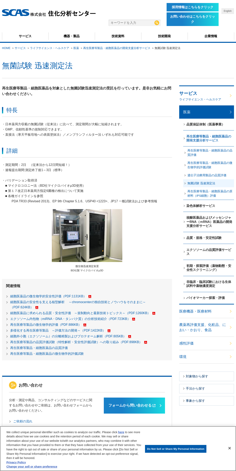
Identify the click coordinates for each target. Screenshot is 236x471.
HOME (6, 48)
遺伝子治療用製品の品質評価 (206, 175)
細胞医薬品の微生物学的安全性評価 (50, 296)
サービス (25, 36)
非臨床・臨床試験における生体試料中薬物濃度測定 (208, 284)
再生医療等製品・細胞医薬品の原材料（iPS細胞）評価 (209, 193)
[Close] (229, 448)
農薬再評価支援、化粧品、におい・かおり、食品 (202, 327)
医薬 (76, 48)
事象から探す (195, 400)
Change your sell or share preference (31, 466)
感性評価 (186, 343)
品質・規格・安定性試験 (204, 238)
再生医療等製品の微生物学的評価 (48, 324)
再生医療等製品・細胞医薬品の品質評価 (39, 348)
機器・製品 (72, 36)
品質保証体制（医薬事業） (205, 124)
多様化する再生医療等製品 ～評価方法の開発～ (60, 330)
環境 (182, 357)
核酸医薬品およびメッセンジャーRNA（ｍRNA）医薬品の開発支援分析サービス (209, 221)
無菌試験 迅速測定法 (201, 183)
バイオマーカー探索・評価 (205, 298)
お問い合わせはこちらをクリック (192, 19)
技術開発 (164, 36)
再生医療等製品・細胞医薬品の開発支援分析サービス (116, 48)
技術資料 (118, 36)
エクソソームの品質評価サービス (208, 252)
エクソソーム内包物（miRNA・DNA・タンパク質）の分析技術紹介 (72, 319)
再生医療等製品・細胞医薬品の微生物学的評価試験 (47, 353)
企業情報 (210, 36)
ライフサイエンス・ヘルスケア (49, 48)
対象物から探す (197, 376)
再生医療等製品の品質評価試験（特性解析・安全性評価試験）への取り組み (78, 342)
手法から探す (195, 388)
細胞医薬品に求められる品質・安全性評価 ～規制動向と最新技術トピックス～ (82, 313)
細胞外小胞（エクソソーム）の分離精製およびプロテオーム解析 (70, 336)
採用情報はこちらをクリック (192, 7)
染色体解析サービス (200, 205)
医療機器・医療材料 (195, 311)
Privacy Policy (16, 462)
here (121, 432)
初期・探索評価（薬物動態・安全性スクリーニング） (208, 268)
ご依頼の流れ (22, 421)
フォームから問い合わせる (131, 405)
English (228, 11)
